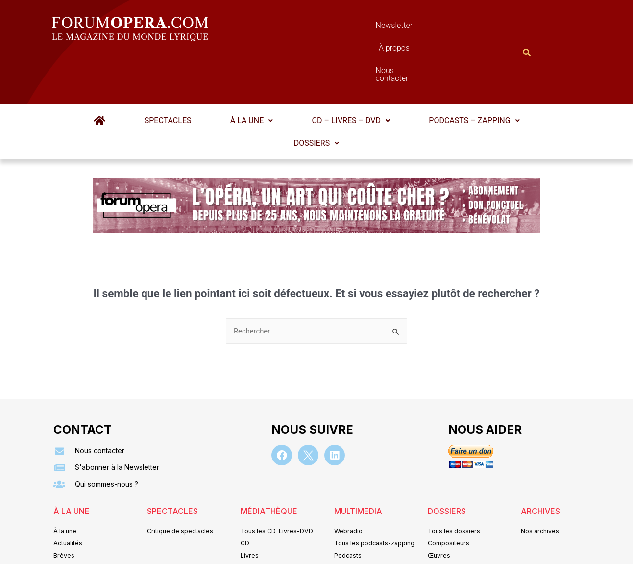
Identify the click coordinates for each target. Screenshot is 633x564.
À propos (360, 27)
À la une (251, 72)
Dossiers (316, 95)
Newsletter (301, 27)
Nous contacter (426, 27)
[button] (251, 72)
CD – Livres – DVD (342, 72)
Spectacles (176, 72)
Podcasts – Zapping (457, 72)
